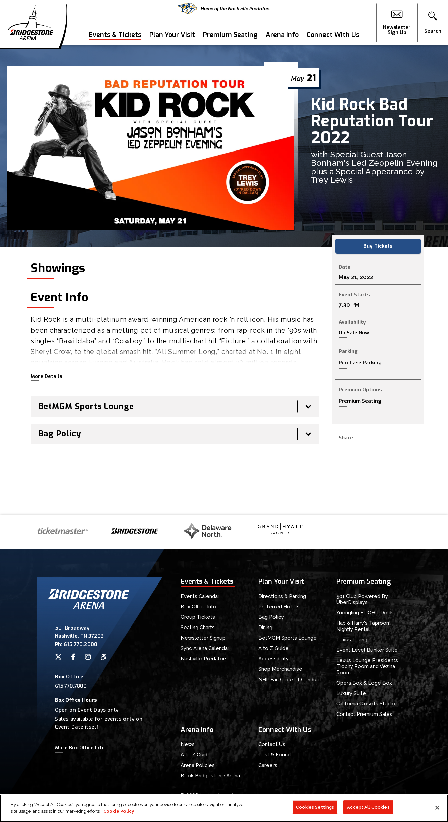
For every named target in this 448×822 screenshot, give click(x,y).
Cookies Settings (315, 810)
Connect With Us (333, 34)
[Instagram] (88, 657)
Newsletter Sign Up (397, 23)
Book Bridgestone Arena (210, 776)
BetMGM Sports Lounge (287, 638)
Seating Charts (198, 627)
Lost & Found (274, 755)
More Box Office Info (80, 747)
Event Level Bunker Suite (367, 650)
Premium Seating (230, 34)
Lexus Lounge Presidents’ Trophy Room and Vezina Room (367, 666)
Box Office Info (198, 607)
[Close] (437, 810)
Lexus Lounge (353, 640)
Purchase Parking (360, 362)
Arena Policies (198, 765)
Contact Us (271, 744)
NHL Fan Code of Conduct (289, 680)
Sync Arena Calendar (205, 648)
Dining (265, 627)
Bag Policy (271, 617)
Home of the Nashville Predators (224, 8)
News (188, 744)
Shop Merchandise (280, 669)
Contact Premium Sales (364, 714)
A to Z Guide (273, 648)
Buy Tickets (378, 246)
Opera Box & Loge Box (364, 683)
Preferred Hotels (279, 607)
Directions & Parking (282, 596)
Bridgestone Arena (30, 22)
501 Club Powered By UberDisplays (362, 599)
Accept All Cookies (368, 810)
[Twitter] (58, 657)
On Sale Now (354, 332)
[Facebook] (73, 657)
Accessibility (273, 659)
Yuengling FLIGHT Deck (364, 613)
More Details (46, 376)
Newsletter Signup (203, 638)
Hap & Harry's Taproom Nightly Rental (363, 626)
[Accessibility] (103, 657)
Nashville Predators (204, 659)
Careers (267, 765)
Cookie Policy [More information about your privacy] (118, 814)
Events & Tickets (115, 34)
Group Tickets (198, 617)
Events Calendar (200, 596)
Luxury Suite (351, 693)
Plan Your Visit (172, 34)
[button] (432, 23)
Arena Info (282, 34)
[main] (224, 280)
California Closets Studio (365, 704)
